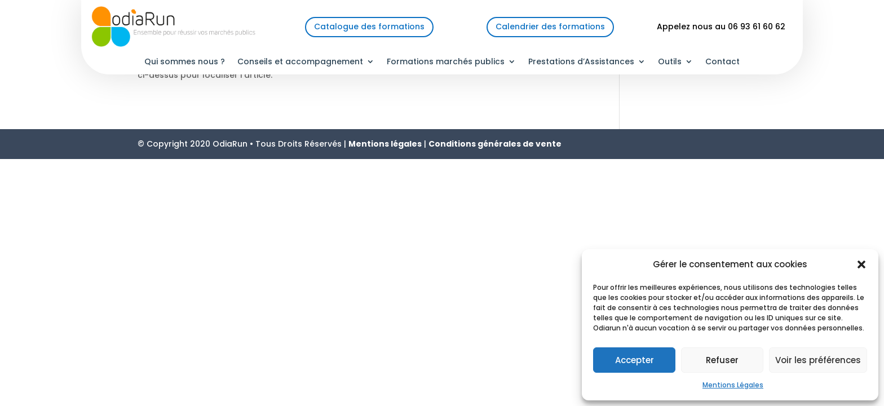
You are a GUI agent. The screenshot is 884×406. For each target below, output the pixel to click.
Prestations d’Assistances (581, 62)
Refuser (722, 360)
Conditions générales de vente (495, 143)
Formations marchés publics (446, 62)
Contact (722, 62)
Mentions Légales (732, 385)
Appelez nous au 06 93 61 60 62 (721, 26)
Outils (670, 62)
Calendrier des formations (550, 26)
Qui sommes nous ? (184, 62)
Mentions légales (385, 143)
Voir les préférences (818, 360)
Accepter (634, 360)
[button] (861, 264)
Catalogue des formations (369, 26)
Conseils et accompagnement (300, 62)
